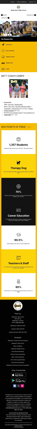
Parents (31, 2)
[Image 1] (2, 35)
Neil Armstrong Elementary (18, 359)
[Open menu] (4, 15)
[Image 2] (4, 35)
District (13, 2)
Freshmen (7, 108)
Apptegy (21, 427)
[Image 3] (6, 35)
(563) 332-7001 (20, 322)
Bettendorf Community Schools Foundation (17, 365)
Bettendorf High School (18, 343)
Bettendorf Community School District (18, 340)
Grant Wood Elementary (18, 351)
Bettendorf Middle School (18, 348)
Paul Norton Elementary (17, 362)
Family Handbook (22, 2)
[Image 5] (11, 35)
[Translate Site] (31, 15)
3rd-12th (11, 104)
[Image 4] (8, 35)
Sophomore (16, 108)
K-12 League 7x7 (29, 113)
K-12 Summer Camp (15, 113)
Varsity (30, 108)
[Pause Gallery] (34, 35)
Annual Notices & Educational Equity (18, 413)
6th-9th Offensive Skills (22, 106)
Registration (19, 104)
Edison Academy (18, 346)
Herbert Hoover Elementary (17, 354)
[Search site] (35, 2)
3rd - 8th (11, 106)
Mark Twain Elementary (18, 357)
